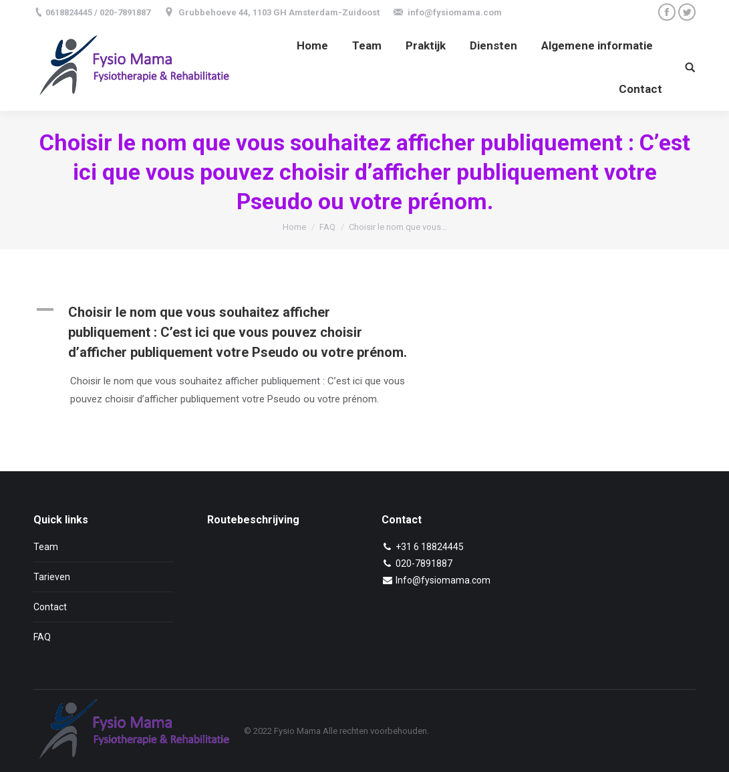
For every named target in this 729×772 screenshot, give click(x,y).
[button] (239, 332)
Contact (50, 607)
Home (294, 227)
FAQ (327, 227)
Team (45, 546)
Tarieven (51, 576)
